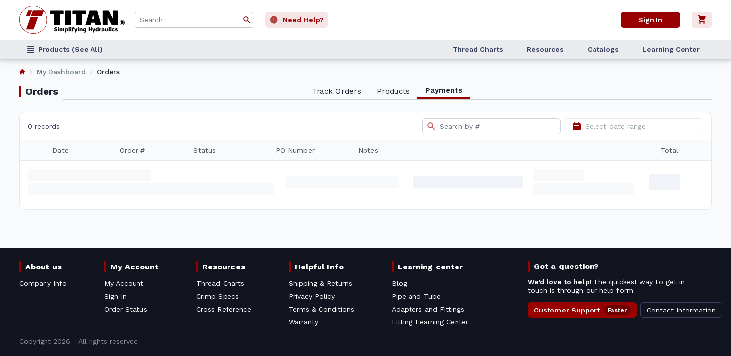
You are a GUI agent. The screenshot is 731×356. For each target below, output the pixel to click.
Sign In (115, 296)
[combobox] (194, 20)
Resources (545, 49)
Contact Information (681, 310)
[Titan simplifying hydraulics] (72, 20)
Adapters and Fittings (428, 309)
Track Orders (336, 91)
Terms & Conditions (322, 309)
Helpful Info (319, 266)
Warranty (304, 322)
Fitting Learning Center (430, 322)
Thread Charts (478, 49)
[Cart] (702, 20)
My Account (134, 266)
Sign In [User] (650, 20)
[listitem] (22, 72)
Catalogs (603, 49)
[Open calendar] (577, 126)
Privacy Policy (312, 296)
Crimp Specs (217, 296)
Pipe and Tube (416, 296)
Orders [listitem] (108, 72)
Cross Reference (223, 309)
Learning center (430, 266)
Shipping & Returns (321, 283)
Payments (443, 90)
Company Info (43, 283)
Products (393, 91)
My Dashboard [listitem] (61, 72)
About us (43, 266)
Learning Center (671, 49)
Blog (399, 283)
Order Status (125, 309)
